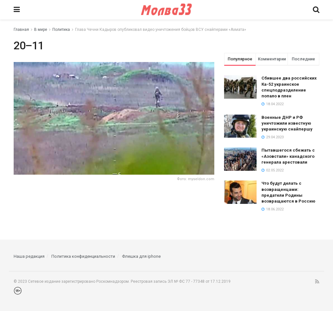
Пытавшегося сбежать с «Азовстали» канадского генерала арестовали (288, 156)
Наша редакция (29, 256)
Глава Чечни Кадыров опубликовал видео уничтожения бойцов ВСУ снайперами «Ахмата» (160, 29)
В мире (40, 29)
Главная (21, 29)
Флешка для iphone (141, 256)
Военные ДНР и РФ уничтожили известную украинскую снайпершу (287, 123)
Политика (61, 29)
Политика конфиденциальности (83, 256)
